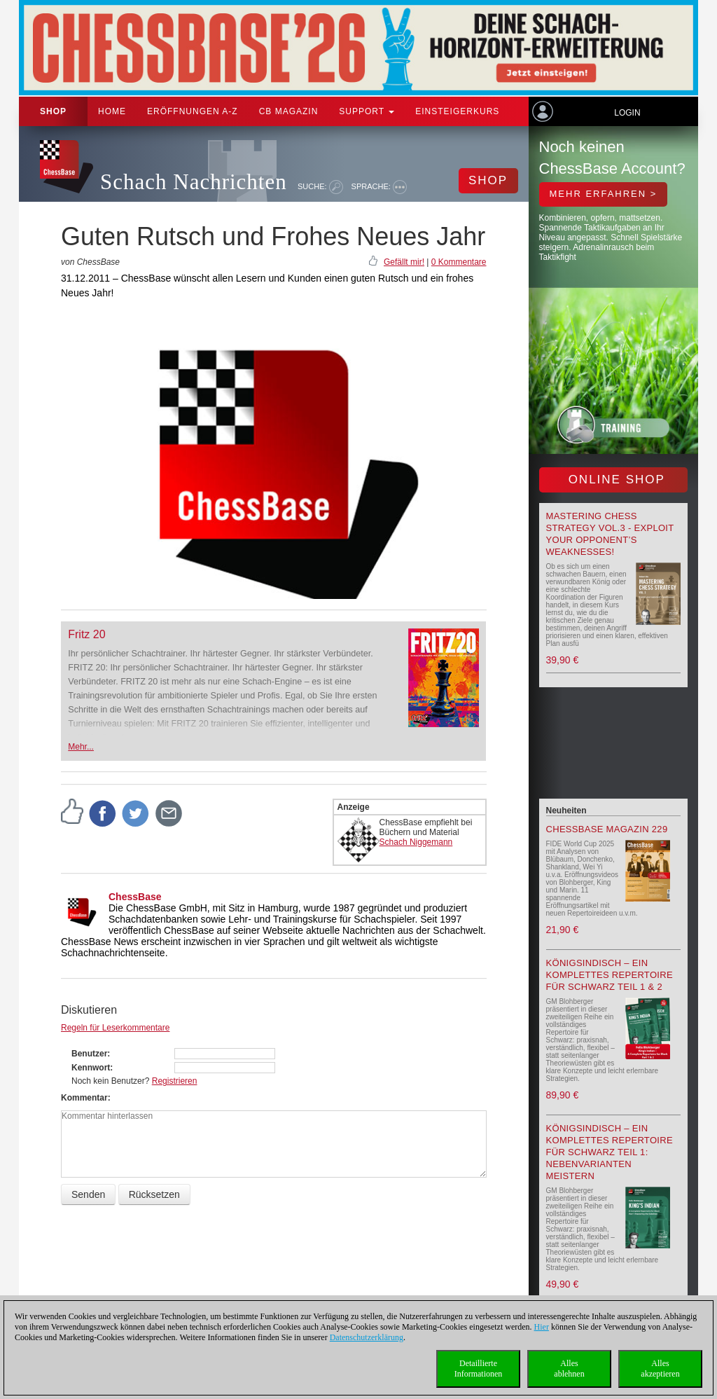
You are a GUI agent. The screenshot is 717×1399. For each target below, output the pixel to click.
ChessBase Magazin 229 (607, 829)
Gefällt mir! (404, 262)
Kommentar (84, 1098)
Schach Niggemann (416, 842)
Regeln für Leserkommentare (115, 1028)
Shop (53, 111)
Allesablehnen (569, 1368)
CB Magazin (289, 111)
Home (112, 111)
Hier (541, 1327)
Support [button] (366, 111)
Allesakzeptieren (660, 1368)
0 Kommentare (459, 262)
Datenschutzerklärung (366, 1337)
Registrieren (174, 1081)
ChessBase (135, 896)
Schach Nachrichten (193, 182)
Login (627, 113)
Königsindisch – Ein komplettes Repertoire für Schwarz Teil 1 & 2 (609, 975)
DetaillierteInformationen (478, 1368)
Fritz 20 (86, 634)
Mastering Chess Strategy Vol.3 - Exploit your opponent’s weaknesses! (610, 534)
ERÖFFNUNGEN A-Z (192, 111)
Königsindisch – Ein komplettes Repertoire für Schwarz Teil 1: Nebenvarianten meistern (609, 1152)
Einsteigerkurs (457, 111)
